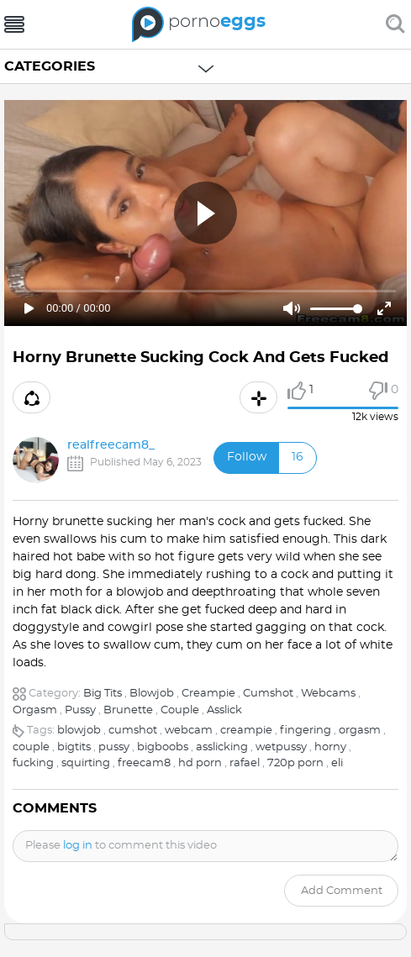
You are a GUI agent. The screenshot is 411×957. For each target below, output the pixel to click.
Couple (180, 710)
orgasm (360, 730)
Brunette (128, 710)
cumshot (132, 730)
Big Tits (102, 693)
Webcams (328, 693)
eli (337, 763)
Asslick (224, 710)
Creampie (208, 693)
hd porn (200, 763)
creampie (246, 730)
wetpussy (281, 747)
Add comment (341, 891)
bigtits (74, 747)
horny (330, 747)
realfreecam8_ (111, 445)
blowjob (79, 730)
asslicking (222, 747)
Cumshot (268, 693)
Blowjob (151, 693)
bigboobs (162, 747)
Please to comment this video (121, 845)
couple (31, 747)
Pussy (80, 710)
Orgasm (35, 710)
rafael (244, 763)
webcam (189, 730)
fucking (33, 763)
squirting (85, 763)
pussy (113, 747)
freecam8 (144, 763)
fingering (305, 730)
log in (77, 845)
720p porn (295, 763)
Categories (49, 66)
